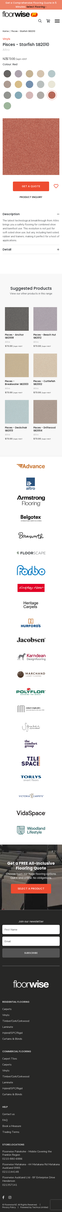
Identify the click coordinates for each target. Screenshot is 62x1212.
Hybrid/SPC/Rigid (12, 1033)
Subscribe (31, 953)
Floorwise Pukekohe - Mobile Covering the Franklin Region (27, 1153)
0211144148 (10, 1172)
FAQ (5, 1120)
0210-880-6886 (12, 1159)
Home (6, 31)
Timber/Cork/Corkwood (15, 1021)
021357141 (9, 1185)
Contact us (8, 1114)
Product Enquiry (31, 197)
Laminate (7, 1027)
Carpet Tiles (9, 1058)
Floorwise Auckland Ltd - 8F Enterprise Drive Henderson (28, 1179)
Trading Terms (10, 1132)
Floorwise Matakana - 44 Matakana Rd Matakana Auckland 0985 (31, 1166)
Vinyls (5, 1015)
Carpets (7, 1009)
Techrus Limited (40, 1207)
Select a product (31, 888)
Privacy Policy (9, 1207)
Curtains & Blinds (12, 1039)
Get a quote (31, 186)
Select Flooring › (36, 6)
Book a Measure (11, 1126)
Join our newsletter (31, 921)
